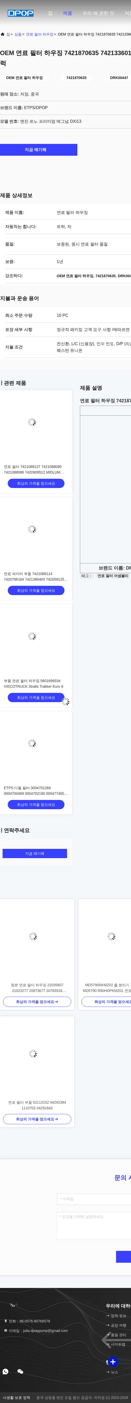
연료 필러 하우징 (39, 34)
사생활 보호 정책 (16, 1398)
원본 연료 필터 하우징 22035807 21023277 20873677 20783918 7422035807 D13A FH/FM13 (37, 988)
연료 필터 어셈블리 (112, 576)
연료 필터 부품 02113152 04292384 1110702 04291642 (37, 1105)
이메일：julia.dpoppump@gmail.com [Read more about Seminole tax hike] (36, 1331)
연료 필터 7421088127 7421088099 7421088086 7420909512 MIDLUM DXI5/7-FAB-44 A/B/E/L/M (32, 472)
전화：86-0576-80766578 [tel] (27, 1321)
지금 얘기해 (39, 149)
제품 (67, 13)
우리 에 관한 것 (98, 13)
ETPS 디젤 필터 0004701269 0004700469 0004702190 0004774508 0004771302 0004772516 (35, 793)
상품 (18, 34)
